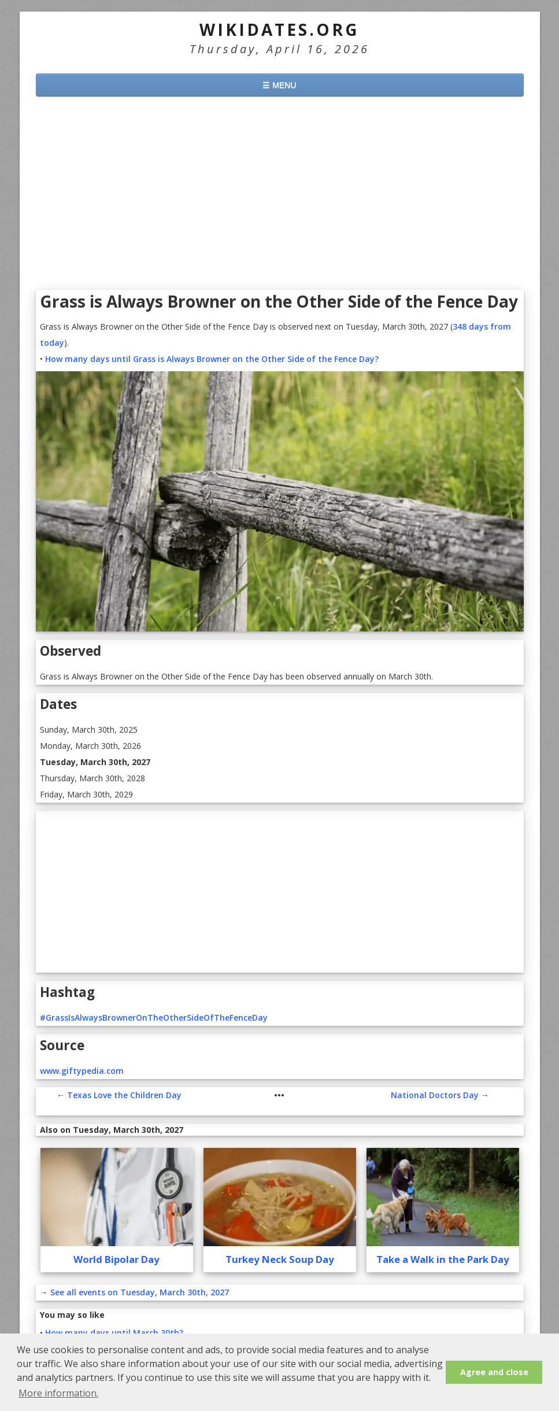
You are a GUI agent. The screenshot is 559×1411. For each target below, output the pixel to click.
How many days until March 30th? (114, 1332)
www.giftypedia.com (82, 1070)
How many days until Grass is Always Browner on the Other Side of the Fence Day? (212, 358)
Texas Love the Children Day (124, 1094)
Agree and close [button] (494, 1371)
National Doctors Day (435, 1094)
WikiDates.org (279, 29)
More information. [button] (58, 1393)
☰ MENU (279, 85)
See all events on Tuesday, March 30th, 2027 (139, 1292)
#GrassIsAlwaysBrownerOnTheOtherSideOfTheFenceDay (154, 1017)
